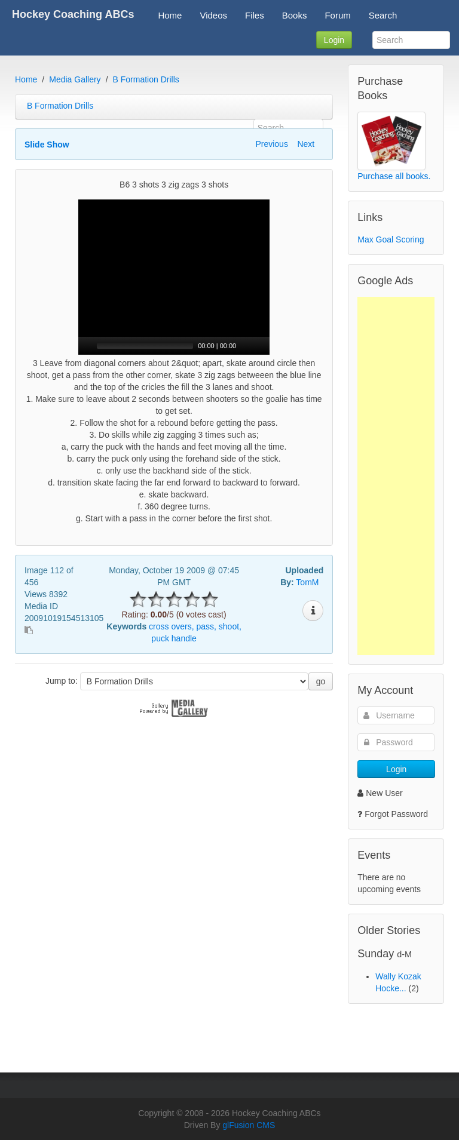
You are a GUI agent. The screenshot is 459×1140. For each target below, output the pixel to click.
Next (305, 144)
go (321, 681)
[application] (174, 277)
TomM (307, 582)
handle (184, 638)
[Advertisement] (395, 476)
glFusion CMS (248, 1125)
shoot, (230, 626)
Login (334, 40)
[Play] (86, 346)
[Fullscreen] (261, 346)
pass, (206, 626)
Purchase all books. (393, 176)
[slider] (145, 346)
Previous (271, 144)
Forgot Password (396, 814)
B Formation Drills (146, 79)
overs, (182, 626)
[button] (174, 277)
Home (26, 79)
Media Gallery (74, 79)
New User (379, 793)
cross (159, 626)
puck (160, 638)
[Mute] (245, 346)
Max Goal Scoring (390, 239)
